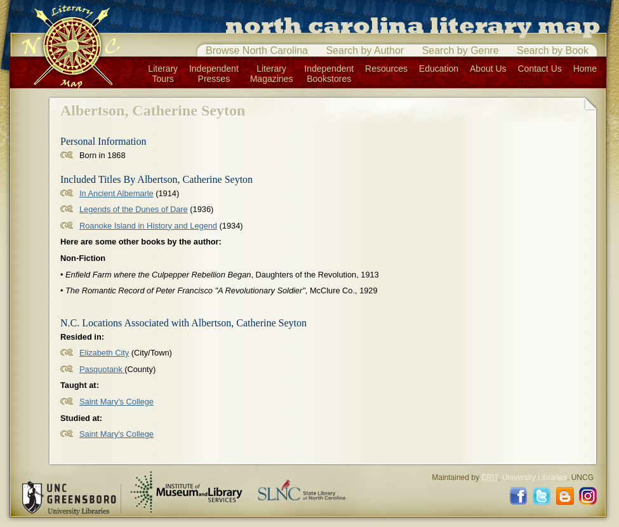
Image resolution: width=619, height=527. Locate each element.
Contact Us (540, 68)
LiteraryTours (163, 73)
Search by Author (365, 50)
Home (585, 68)
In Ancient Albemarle (116, 193)
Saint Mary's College (116, 401)
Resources (386, 68)
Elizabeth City (104, 352)
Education (438, 68)
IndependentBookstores (329, 73)
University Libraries (534, 477)
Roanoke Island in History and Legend (148, 225)
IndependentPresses (214, 73)
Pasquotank (101, 369)
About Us (488, 68)
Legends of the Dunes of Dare (133, 209)
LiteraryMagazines (271, 73)
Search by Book (553, 50)
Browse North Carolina (257, 50)
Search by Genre (460, 50)
